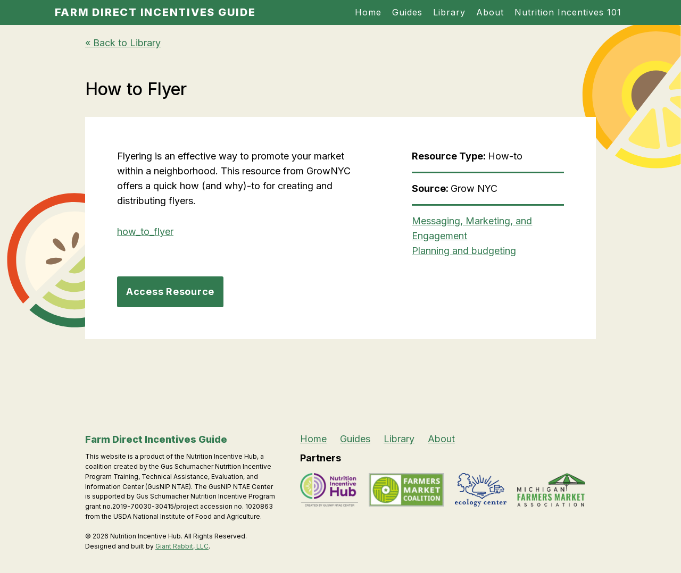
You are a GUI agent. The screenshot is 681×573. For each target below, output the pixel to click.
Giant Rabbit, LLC (182, 546)
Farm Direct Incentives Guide (155, 12)
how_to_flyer (145, 231)
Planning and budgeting (464, 250)
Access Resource (170, 291)
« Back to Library (123, 42)
